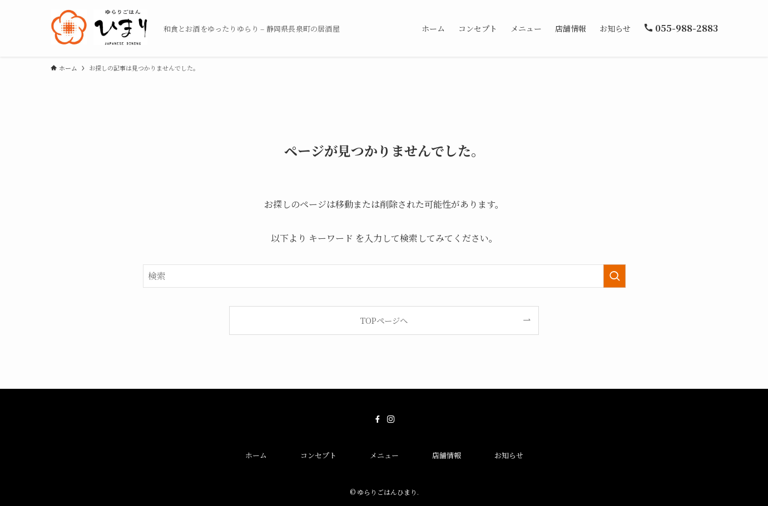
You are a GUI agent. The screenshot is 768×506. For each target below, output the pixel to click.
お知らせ (508, 455)
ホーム (256, 455)
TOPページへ (384, 320)
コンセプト (318, 455)
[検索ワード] (384, 276)
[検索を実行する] (614, 276)
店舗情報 (446, 455)
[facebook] (378, 419)
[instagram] (391, 419)
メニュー (384, 455)
